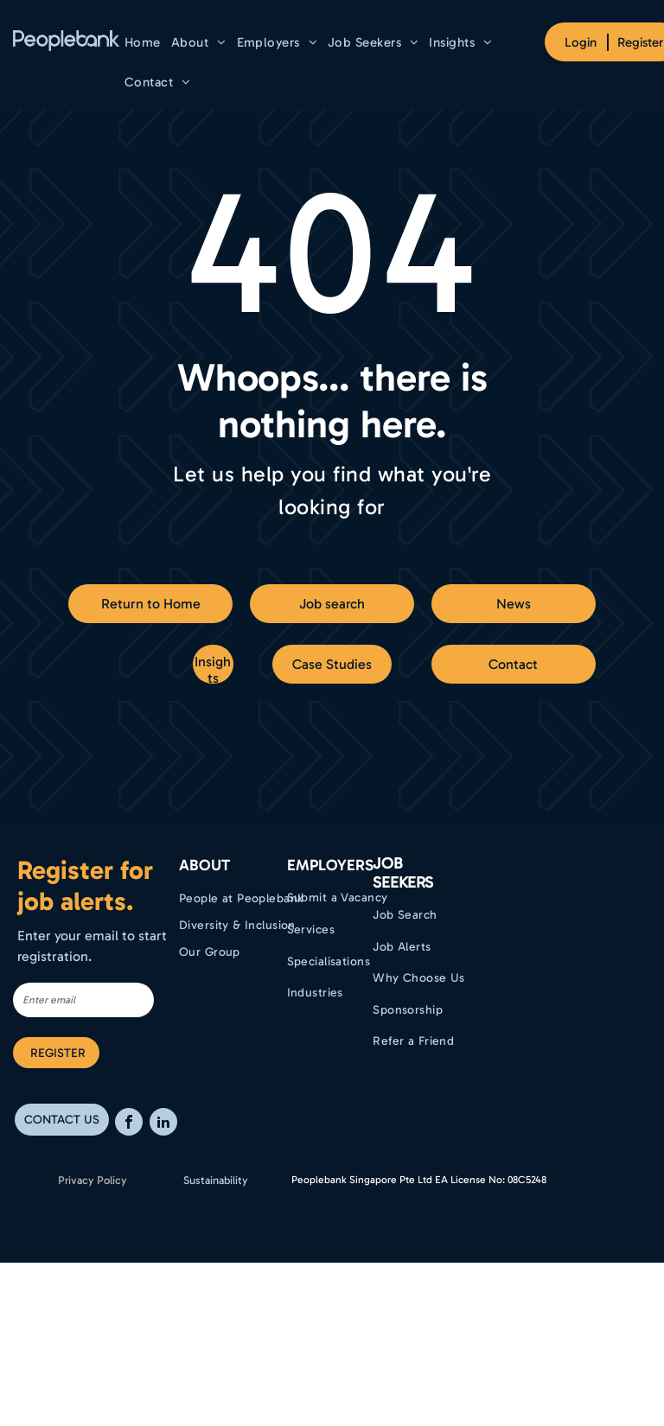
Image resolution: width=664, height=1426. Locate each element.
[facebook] (129, 1124)
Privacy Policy (92, 1180)
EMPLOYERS (330, 865)
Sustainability (215, 1180)
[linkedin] (163, 1124)
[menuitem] (142, 42)
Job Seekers (403, 873)
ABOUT (204, 865)
